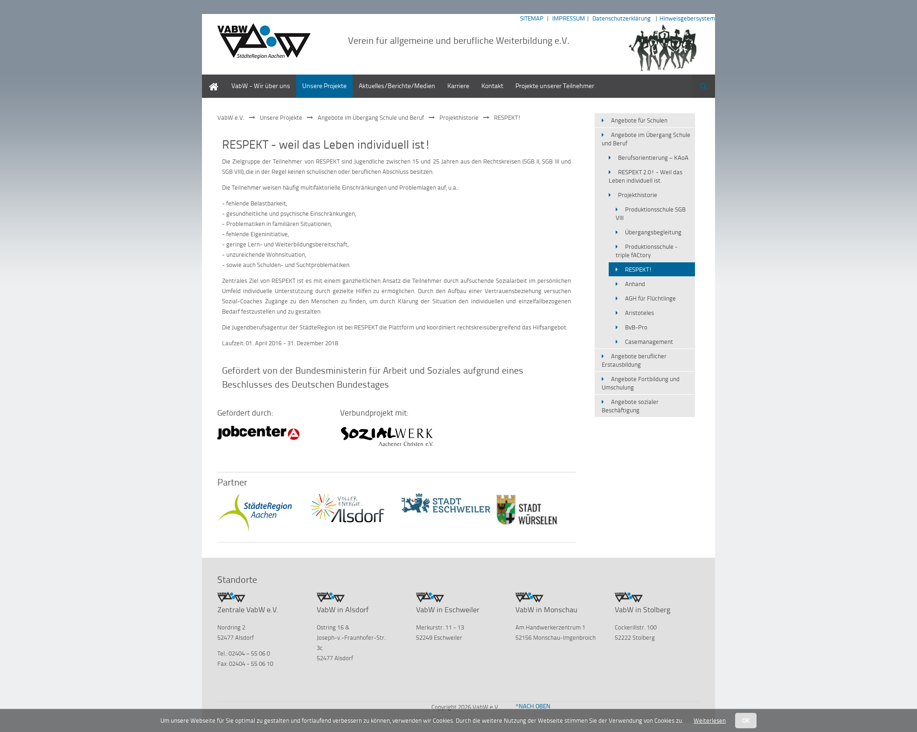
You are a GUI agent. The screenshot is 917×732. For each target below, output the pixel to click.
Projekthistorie (459, 117)
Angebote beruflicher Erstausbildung (634, 360)
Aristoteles (639, 312)
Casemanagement (649, 341)
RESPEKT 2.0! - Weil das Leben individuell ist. (645, 176)
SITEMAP (531, 18)
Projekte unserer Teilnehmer (554, 85)
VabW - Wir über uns (260, 85)
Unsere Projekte (324, 85)
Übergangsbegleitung (653, 232)
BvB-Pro (636, 327)
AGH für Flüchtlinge (650, 298)
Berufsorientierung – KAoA (653, 157)
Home (210, 79)
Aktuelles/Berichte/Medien (397, 85)
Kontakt (492, 85)
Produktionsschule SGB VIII (651, 213)
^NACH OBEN (532, 706)
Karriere (458, 85)
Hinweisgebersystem (687, 18)
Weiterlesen (710, 720)
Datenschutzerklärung (621, 18)
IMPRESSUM (568, 18)
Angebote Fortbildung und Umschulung (641, 383)
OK (746, 720)
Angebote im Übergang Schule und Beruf (371, 117)
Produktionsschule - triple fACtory (647, 250)
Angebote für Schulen (639, 120)
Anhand (635, 284)
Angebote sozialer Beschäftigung (630, 405)
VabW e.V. (230, 117)
